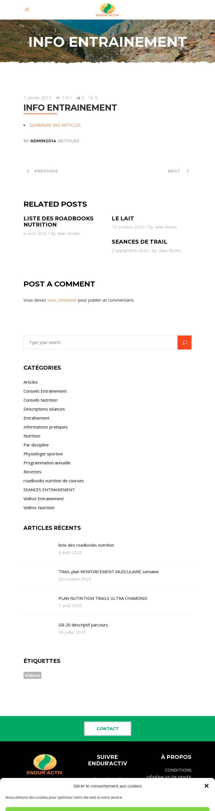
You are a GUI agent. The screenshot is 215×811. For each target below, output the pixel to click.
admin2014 (43, 140)
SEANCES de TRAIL (139, 242)
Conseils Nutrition (40, 400)
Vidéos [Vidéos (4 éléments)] (32, 675)
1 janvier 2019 (37, 97)
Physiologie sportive (43, 453)
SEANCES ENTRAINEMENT (49, 489)
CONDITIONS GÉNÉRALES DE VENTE (169, 773)
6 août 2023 (35, 233)
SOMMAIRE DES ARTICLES (55, 125)
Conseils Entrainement (45, 391)
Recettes (32, 471)
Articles (68, 140)
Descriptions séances (44, 409)
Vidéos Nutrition (39, 507)
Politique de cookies (172, 801)
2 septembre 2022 (130, 250)
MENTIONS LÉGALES (171, 789)
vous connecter (62, 300)
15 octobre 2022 (128, 227)
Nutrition (32, 436)
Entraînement (37, 418)
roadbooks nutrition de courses (54, 480)
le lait (123, 218)
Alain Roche (69, 233)
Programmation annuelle (47, 462)
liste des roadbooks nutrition (59, 221)
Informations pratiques (46, 427)
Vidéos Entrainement (44, 498)
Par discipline (36, 445)
